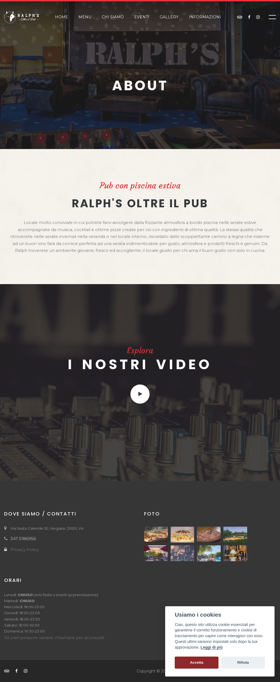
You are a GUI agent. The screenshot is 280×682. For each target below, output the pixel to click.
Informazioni (205, 16)
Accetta (196, 662)
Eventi (141, 16)
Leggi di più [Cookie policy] (212, 647)
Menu (84, 16)
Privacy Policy (25, 549)
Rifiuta (243, 662)
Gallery (169, 16)
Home (61, 16)
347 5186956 (23, 538)
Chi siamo (113, 16)
